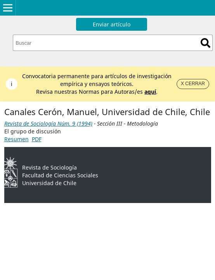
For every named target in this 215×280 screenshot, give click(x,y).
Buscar (205, 43)
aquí (150, 91)
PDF (37, 139)
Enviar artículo (111, 24)
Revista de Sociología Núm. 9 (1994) (48, 123)
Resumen (16, 139)
